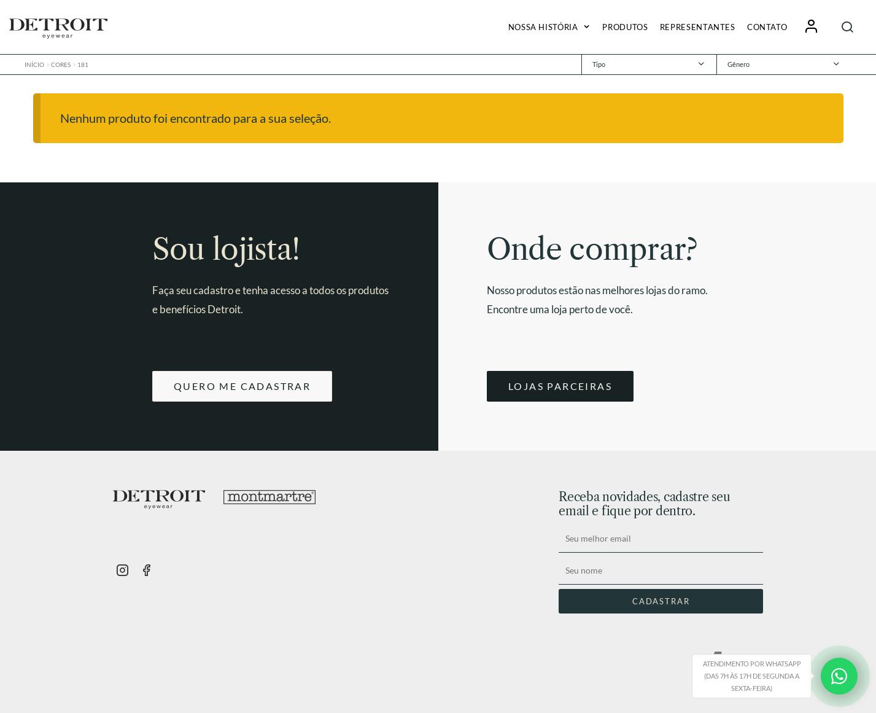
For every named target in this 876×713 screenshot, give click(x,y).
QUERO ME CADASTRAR (242, 386)
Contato (767, 27)
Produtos (625, 27)
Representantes (697, 27)
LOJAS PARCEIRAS (560, 386)
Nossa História (543, 27)
